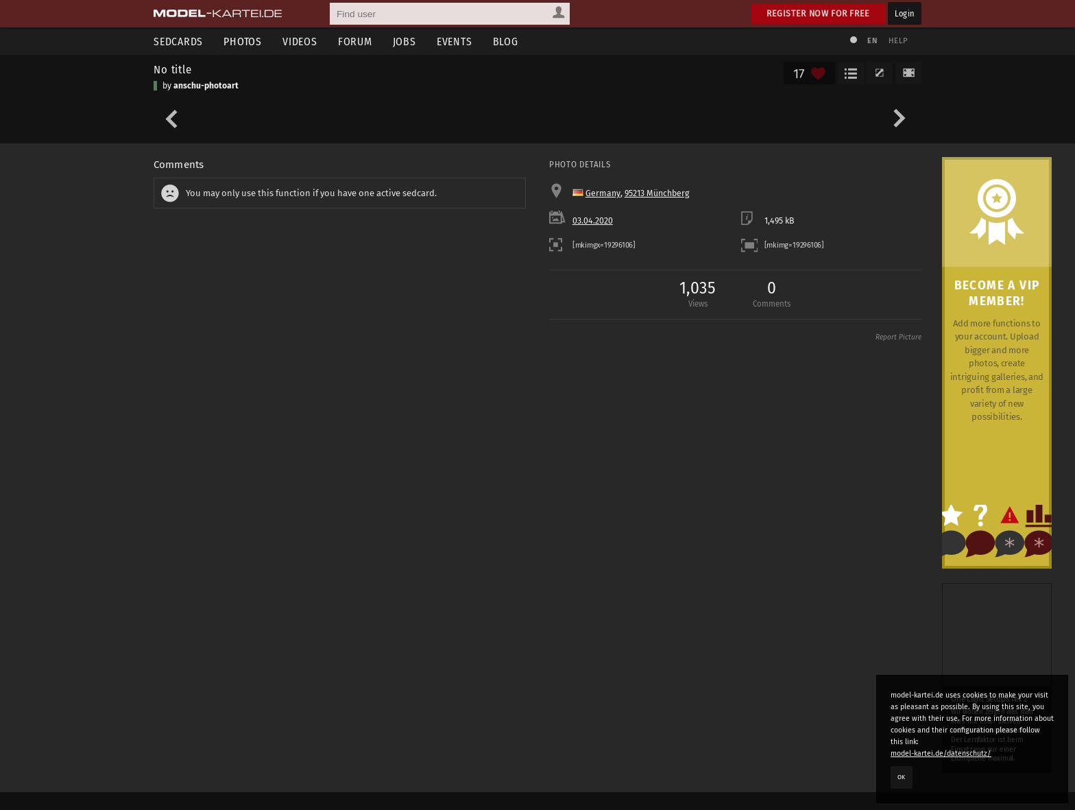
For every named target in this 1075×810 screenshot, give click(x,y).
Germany (602, 193)
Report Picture (898, 337)
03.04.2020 (592, 221)
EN (872, 40)
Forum (355, 41)
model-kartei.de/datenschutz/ (941, 753)
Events (454, 41)
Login (905, 13)
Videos (299, 41)
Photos (243, 41)
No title (173, 69)
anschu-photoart (206, 86)
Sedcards (178, 41)
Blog (505, 41)
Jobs (404, 41)
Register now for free (818, 13)
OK (901, 777)
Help (898, 40)
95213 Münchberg (657, 193)
